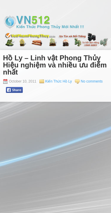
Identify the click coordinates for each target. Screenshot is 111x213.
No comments (92, 81)
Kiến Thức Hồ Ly (58, 81)
